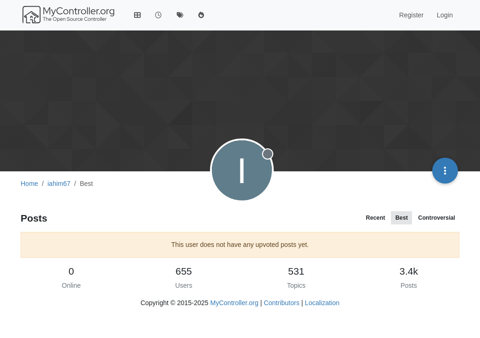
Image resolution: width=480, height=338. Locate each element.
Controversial (436, 218)
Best (401, 218)
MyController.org (234, 303)
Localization (322, 303)
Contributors (282, 303)
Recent (375, 218)
